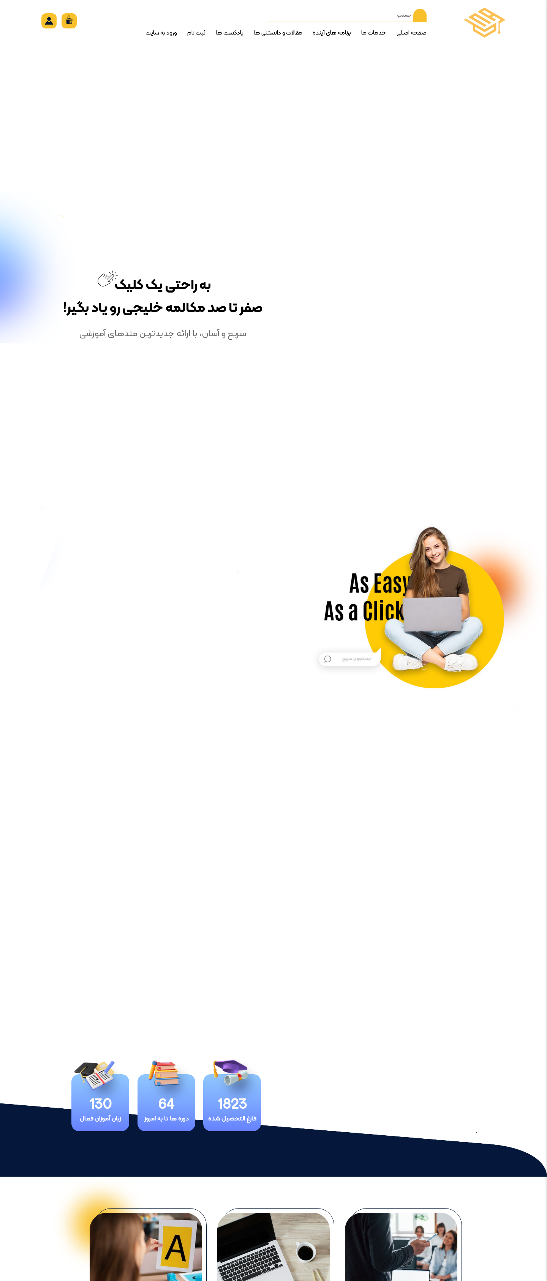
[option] (273, 613)
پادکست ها (229, 33)
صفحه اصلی (412, 33)
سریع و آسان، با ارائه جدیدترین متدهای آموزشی (162, 333)
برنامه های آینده (332, 33)
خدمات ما (373, 33)
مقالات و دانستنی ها (278, 33)
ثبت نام (196, 33)
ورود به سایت (161, 33)
